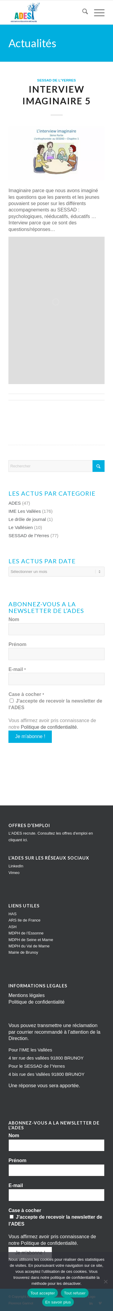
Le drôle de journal (27, 519)
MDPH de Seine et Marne (30, 939)
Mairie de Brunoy (23, 952)
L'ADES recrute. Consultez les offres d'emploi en (50, 833)
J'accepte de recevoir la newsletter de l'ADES (55, 704)
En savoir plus (58, 1302)
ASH (12, 927)
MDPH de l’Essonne (25, 933)
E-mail (17, 669)
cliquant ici (17, 840)
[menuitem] (82, 12)
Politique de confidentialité (49, 727)
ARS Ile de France (24, 920)
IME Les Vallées (24, 511)
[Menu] (96, 12)
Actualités (32, 43)
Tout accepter (42, 1293)
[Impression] (46, 12)
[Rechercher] (82, 12)
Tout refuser (75, 1293)
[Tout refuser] (105, 1282)
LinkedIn (15, 866)
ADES (14, 503)
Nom (13, 619)
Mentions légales (26, 995)
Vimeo (14, 872)
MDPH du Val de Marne (28, 946)
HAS (12, 914)
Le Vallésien (20, 527)
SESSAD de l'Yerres (56, 80)
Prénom (17, 644)
